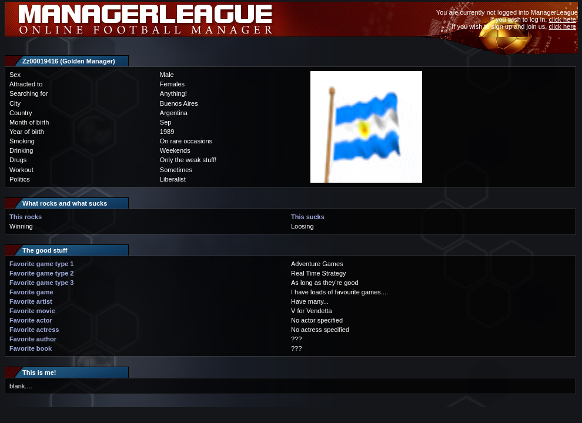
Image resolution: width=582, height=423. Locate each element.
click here (562, 19)
